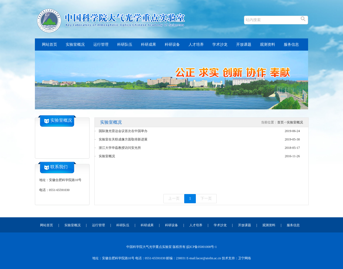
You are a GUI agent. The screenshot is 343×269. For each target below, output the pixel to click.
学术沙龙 (219, 44)
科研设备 (172, 44)
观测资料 (267, 44)
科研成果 (148, 44)
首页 (280, 122)
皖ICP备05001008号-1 (201, 247)
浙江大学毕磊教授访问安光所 (120, 148)
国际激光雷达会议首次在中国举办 (123, 131)
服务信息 (291, 44)
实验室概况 (75, 44)
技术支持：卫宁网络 (236, 258)
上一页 (174, 198)
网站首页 (49, 44)
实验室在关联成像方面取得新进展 (123, 139)
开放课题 (243, 44)
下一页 (206, 198)
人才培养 (196, 44)
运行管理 (100, 44)
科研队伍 (124, 44)
